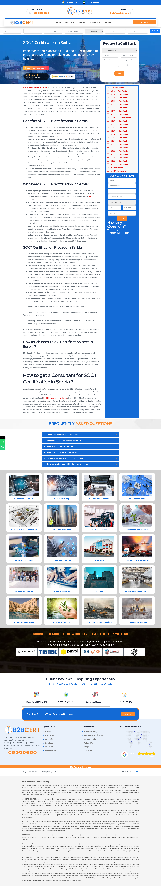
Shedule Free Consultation (36, 68)
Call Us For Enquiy (124, 701)
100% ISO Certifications (36, 701)
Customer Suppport (95, 701)
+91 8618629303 (40, 13)
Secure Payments (66, 701)
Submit (155, 31)
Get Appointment (119, 13)
